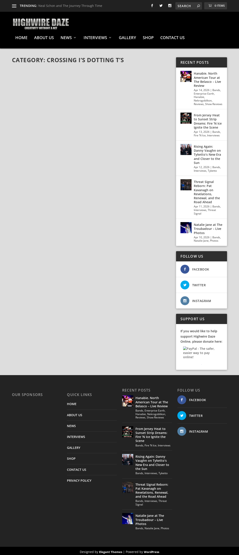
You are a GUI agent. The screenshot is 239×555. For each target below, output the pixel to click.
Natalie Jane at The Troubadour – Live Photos (208, 227)
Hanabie (199, 95)
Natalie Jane (201, 239)
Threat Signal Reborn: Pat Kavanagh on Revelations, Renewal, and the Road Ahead (207, 190)
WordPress (151, 550)
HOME (21, 36)
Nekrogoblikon (203, 99)
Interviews (213, 133)
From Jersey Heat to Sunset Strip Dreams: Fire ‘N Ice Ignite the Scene (208, 119)
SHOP (148, 36)
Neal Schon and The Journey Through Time (70, 6)
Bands (216, 88)
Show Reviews (213, 102)
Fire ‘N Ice (200, 133)
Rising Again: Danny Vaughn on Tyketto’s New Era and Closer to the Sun (207, 153)
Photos (214, 239)
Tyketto (212, 169)
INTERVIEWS (95, 36)
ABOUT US (44, 36)
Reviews (199, 102)
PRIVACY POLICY (79, 478)
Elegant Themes (110, 550)
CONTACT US (172, 36)
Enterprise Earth (204, 91)
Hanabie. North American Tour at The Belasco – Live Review (207, 78)
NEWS (66, 36)
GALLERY (127, 36)
